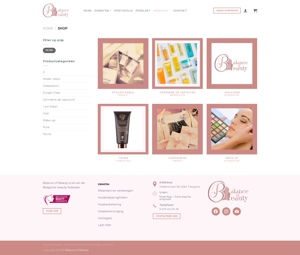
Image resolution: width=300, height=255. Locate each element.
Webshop (162, 10)
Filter (49, 50)
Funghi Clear (51, 92)
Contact (180, 10)
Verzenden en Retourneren (82, 244)
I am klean (50, 106)
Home (87, 10)
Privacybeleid (52, 244)
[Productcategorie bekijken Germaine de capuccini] (177, 69)
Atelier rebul (51, 79)
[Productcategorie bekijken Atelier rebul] (123, 69)
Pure (46, 127)
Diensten (103, 10)
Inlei (46, 113)
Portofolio (123, 10)
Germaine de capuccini (59, 99)
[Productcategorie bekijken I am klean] (232, 69)
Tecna (47, 134)
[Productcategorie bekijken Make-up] (232, 135)
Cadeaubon (51, 86)
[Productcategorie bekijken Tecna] (123, 135)
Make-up (49, 120)
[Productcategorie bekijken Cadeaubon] (177, 135)
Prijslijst (143, 10)
